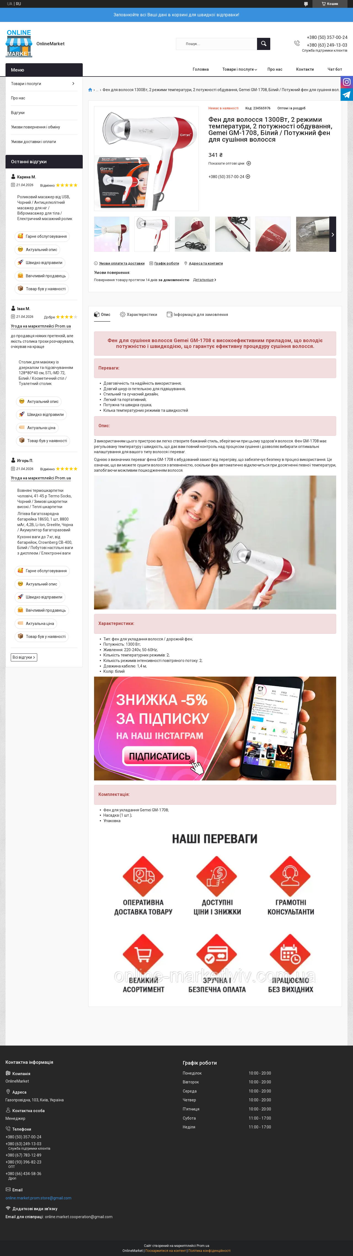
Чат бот (335, 69)
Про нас (275, 69)
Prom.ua (203, 1246)
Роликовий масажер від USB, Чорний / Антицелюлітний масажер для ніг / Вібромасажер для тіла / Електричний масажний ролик (44, 208)
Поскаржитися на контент (165, 1251)
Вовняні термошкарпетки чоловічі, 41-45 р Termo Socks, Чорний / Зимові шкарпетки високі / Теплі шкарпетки (44, 498)
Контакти (305, 69)
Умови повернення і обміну (35, 127)
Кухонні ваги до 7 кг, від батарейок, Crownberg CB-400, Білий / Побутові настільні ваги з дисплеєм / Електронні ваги (45, 545)
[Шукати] (263, 44)
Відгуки (18, 112)
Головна (201, 69)
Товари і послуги (238, 69)
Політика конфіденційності (209, 1251)
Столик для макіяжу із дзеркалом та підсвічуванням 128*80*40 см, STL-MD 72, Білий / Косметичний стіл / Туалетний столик (46, 373)
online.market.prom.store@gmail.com (38, 1198)
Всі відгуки (22, 657)
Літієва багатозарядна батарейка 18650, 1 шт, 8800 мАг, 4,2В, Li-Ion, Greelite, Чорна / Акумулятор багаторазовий (45, 521)
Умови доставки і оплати (33, 141)
